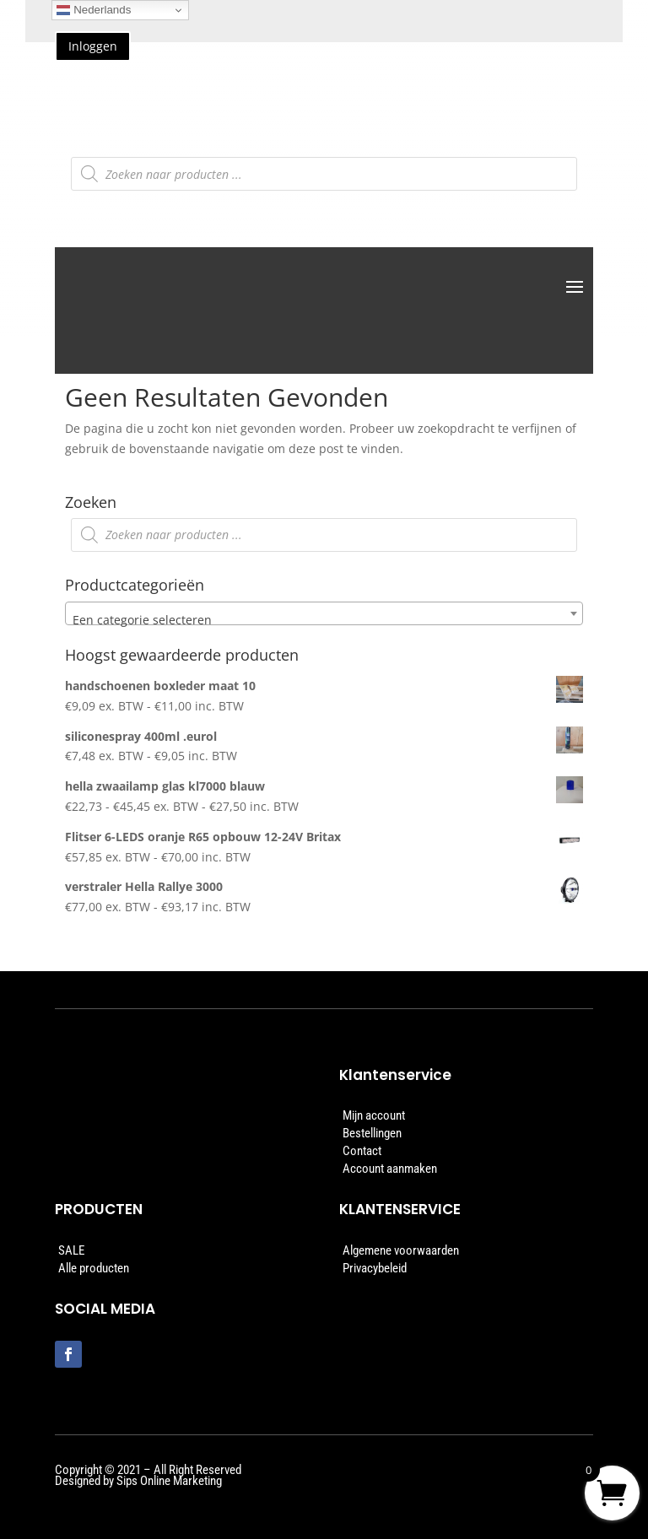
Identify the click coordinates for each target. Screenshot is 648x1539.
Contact (362, 1150)
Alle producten (93, 1268)
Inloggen (92, 46)
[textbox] (324, 620)
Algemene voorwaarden (401, 1250)
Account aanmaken (390, 1168)
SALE (71, 1250)
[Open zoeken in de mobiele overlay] (324, 174)
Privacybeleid (375, 1268)
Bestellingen (372, 1133)
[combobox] (324, 613)
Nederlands (94, 10)
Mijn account (374, 1115)
